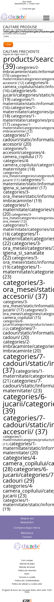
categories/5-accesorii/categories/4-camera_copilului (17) (24, 152)
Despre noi (27, 518)
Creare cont (34, 3)
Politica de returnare (27, 570)
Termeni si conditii (27, 577)
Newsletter (27, 522)
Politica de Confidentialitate (27, 580)
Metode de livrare (27, 567)
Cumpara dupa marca (27, 527)
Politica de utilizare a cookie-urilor (27, 584)
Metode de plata (27, 563)
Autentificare (20, 3)
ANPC (27, 573)
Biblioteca (27, 533)
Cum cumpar (27, 560)
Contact (27, 537)
